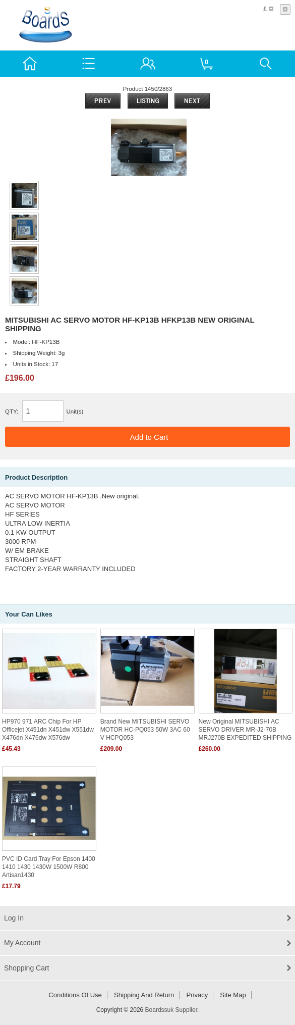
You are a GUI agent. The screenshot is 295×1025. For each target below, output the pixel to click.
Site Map (233, 995)
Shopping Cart (26, 968)
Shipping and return (144, 995)
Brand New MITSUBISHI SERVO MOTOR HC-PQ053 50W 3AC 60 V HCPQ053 (145, 729)
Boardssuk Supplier (171, 1009)
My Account (22, 943)
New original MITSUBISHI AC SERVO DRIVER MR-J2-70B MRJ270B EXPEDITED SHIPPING (245, 729)
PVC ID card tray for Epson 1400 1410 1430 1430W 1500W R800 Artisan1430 (48, 867)
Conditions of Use (75, 995)
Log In (14, 918)
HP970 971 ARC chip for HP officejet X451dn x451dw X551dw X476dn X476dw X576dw (48, 729)
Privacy (197, 995)
